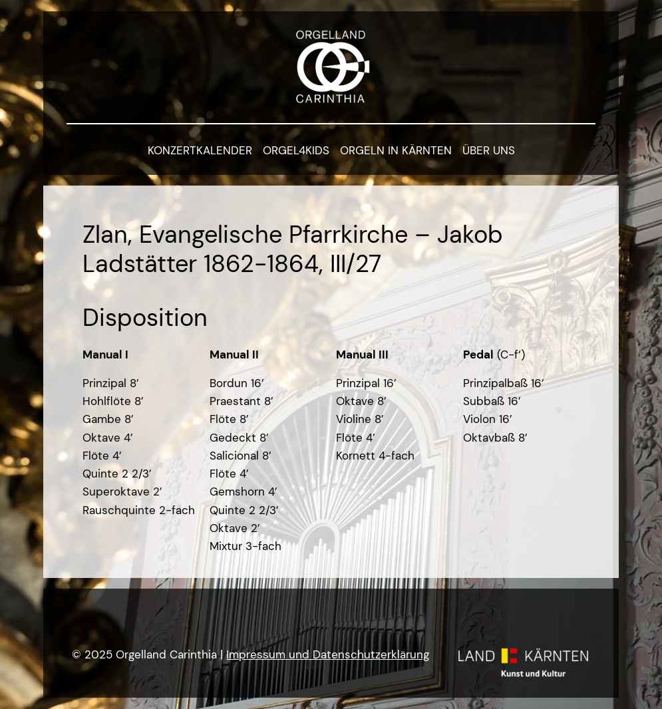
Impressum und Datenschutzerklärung (327, 654)
